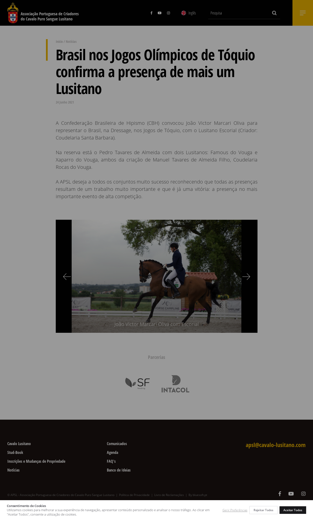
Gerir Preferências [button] (235, 510)
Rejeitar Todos (263, 510)
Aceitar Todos (292, 510)
